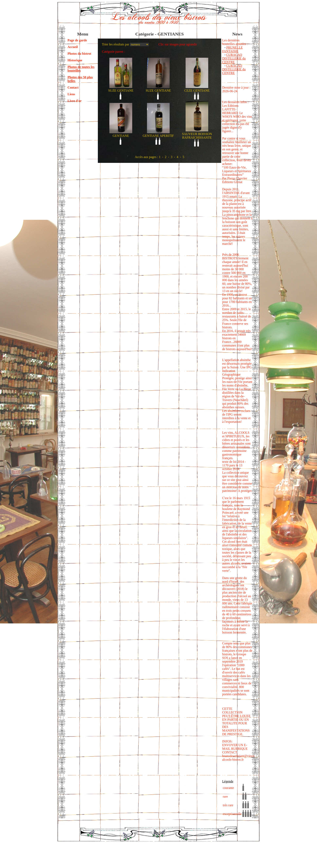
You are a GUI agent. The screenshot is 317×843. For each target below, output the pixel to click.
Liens (71, 94)
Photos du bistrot (79, 53)
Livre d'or (74, 101)
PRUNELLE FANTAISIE (232, 49)
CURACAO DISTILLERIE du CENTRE (234, 58)
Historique (75, 60)
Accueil (73, 47)
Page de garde (77, 40)
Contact (73, 87)
